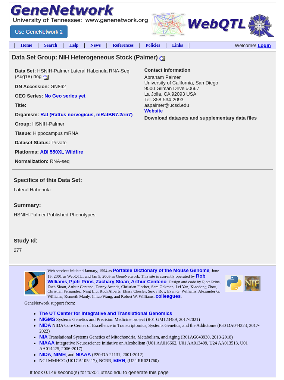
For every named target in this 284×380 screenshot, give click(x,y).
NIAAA (46, 343)
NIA (43, 337)
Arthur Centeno (148, 281)
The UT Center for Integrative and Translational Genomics (105, 313)
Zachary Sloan (112, 281)
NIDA (45, 325)
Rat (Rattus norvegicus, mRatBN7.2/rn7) (86, 114)
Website (153, 111)
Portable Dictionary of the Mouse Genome (161, 270)
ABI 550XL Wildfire (61, 152)
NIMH (59, 354)
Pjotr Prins (81, 281)
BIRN (119, 360)
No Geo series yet (64, 96)
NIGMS (47, 319)
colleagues (168, 296)
